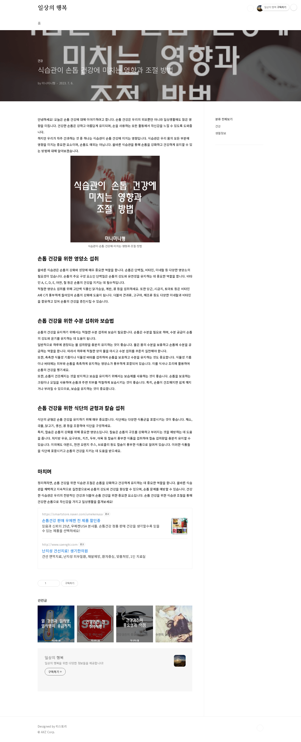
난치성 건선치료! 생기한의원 (65, 550)
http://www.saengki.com (60, 544)
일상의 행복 (52, 8)
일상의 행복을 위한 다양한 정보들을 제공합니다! (74, 663)
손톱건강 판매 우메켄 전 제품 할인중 (71, 520)
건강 (218, 126)
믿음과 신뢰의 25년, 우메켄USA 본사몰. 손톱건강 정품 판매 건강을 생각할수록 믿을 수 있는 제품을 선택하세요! (100, 528)
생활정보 (220, 133)
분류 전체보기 (223, 119)
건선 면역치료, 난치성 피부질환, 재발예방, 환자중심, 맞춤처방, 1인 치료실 (94, 556)
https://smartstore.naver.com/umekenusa (72, 514)
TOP (260, 728)
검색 (250, 8)
